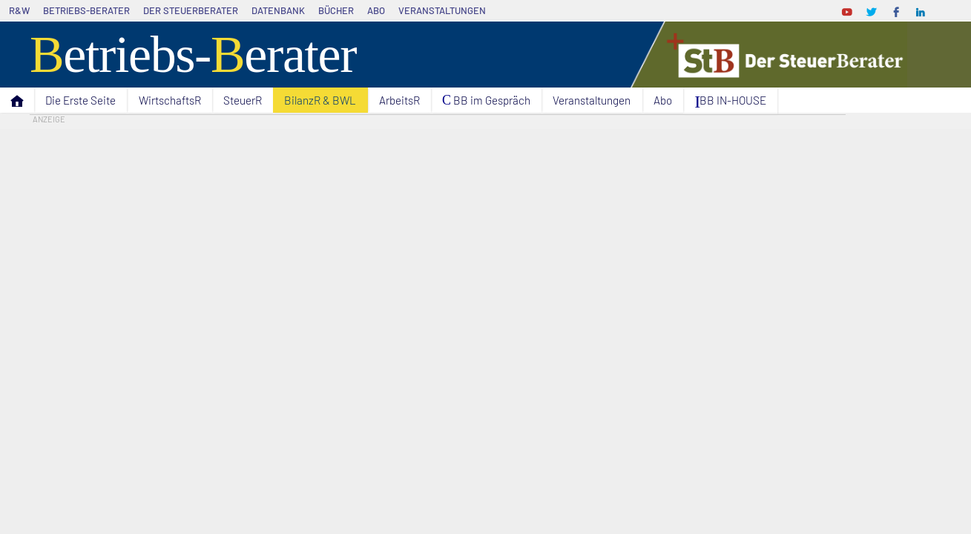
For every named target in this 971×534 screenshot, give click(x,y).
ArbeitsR (399, 100)
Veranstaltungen (442, 10)
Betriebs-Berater (86, 10)
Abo (376, 10)
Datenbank (278, 10)
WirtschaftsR (170, 100)
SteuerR (242, 100)
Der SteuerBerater (190, 10)
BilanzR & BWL (320, 100)
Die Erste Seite (80, 100)
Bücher (336, 10)
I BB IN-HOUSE (730, 101)
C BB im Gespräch (486, 100)
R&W (19, 10)
